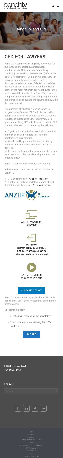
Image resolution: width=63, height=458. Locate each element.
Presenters (31, 437)
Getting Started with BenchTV (31, 440)
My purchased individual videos (31, 445)
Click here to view (38, 178)
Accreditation (31, 451)
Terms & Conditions (32, 456)
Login (32, 432)
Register (31, 434)
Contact (31, 453)
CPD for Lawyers (31, 448)
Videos (31, 442)
